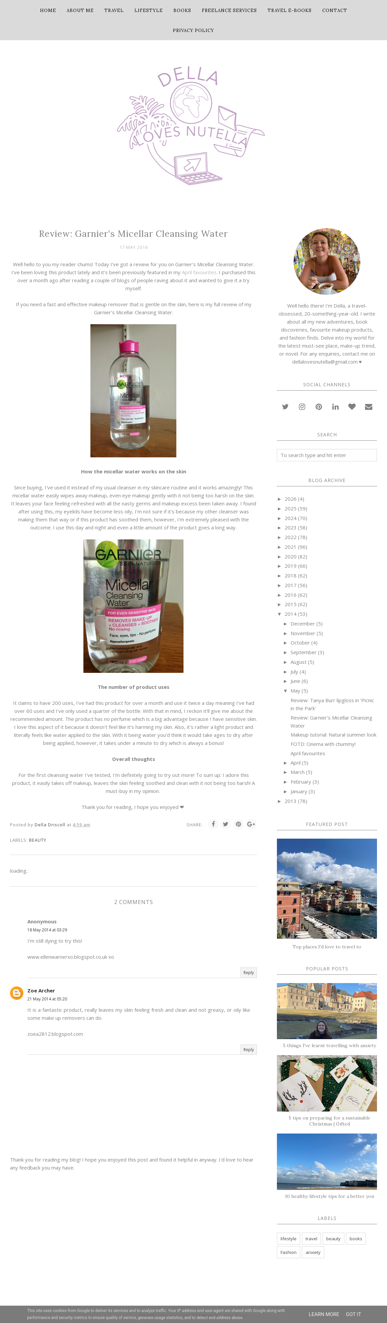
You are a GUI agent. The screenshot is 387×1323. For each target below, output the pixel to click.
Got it (353, 1314)
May (295, 690)
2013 (291, 801)
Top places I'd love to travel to (327, 947)
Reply (249, 972)
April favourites (199, 272)
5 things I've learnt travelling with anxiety (329, 1045)
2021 (291, 546)
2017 (291, 585)
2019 (291, 565)
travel (311, 1239)
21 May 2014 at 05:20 (47, 999)
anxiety (313, 1252)
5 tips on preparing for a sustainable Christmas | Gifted (329, 1121)
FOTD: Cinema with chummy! (323, 744)
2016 (291, 594)
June (295, 681)
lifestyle (289, 1239)
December (303, 623)
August (299, 661)
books (356, 1239)
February (301, 781)
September (304, 652)
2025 (291, 508)
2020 (291, 556)
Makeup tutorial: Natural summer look (333, 734)
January (299, 791)
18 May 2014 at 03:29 (47, 930)
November (303, 633)
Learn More (324, 1314)
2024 (291, 518)
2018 (291, 575)
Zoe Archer (41, 990)
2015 (291, 604)
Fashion (289, 1252)
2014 (291, 613)
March (298, 772)
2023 (291, 527)
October (300, 642)
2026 (291, 498)
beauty (37, 840)
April (296, 762)
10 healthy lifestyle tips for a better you (329, 1196)
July (294, 671)
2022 (291, 537)
